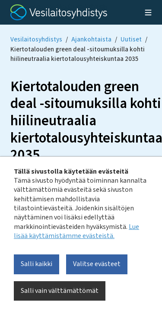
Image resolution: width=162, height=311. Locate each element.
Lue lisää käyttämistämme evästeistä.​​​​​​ (76, 231)
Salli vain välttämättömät (59, 290)
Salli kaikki (36, 264)
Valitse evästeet (97, 264)
